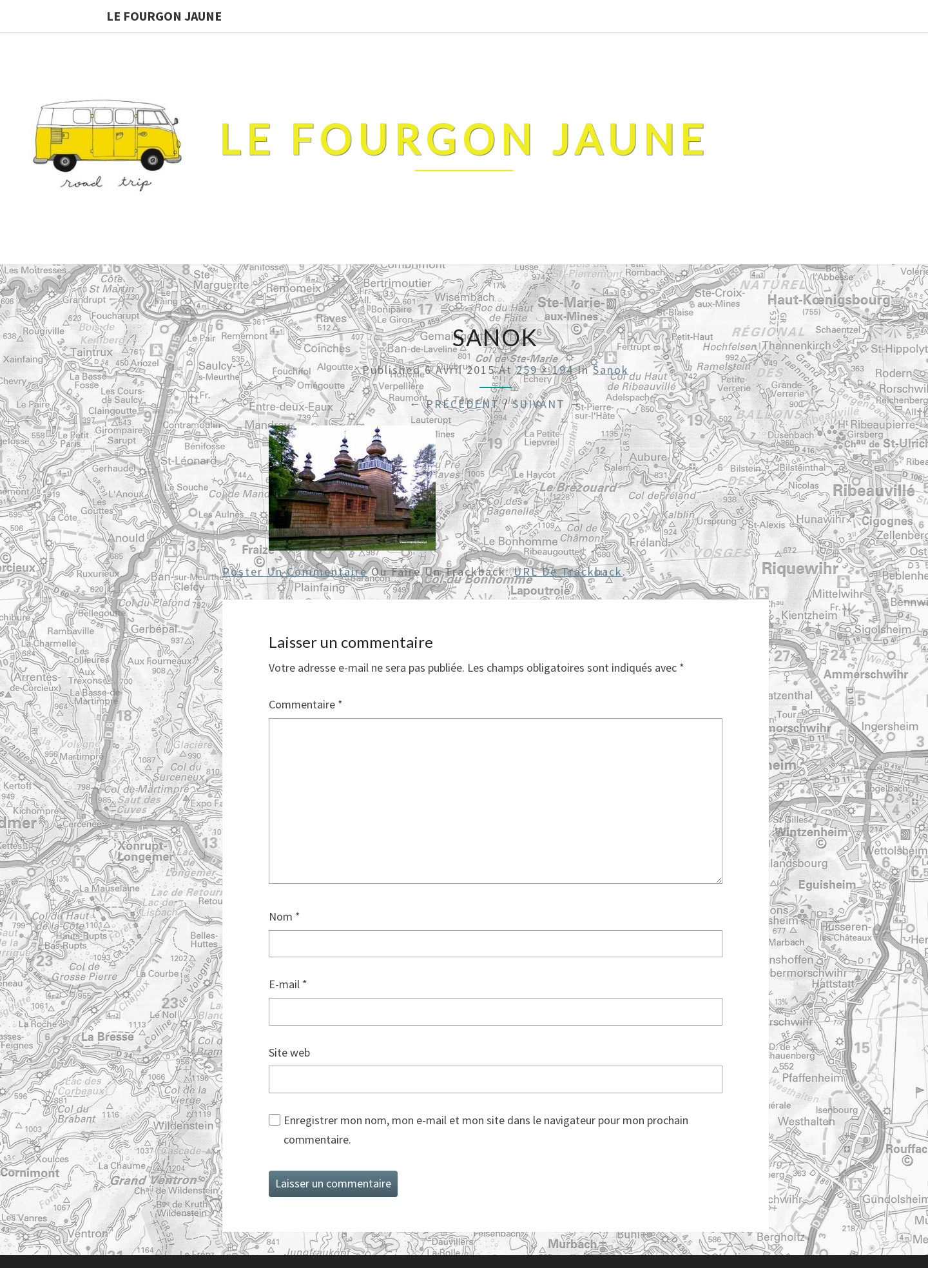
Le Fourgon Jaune (164, 16)
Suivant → (547, 403)
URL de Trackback (568, 571)
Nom (284, 916)
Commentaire (306, 704)
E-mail (288, 984)
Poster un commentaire (294, 571)
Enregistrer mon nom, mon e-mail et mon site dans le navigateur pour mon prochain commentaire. (486, 1130)
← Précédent (454, 403)
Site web (289, 1052)
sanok (611, 369)
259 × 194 (545, 369)
